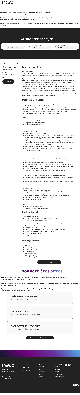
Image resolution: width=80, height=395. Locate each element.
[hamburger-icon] (76, 2)
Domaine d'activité (62, 45)
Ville (7, 45)
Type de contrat (36, 45)
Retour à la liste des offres (10, 64)
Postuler (8, 81)
